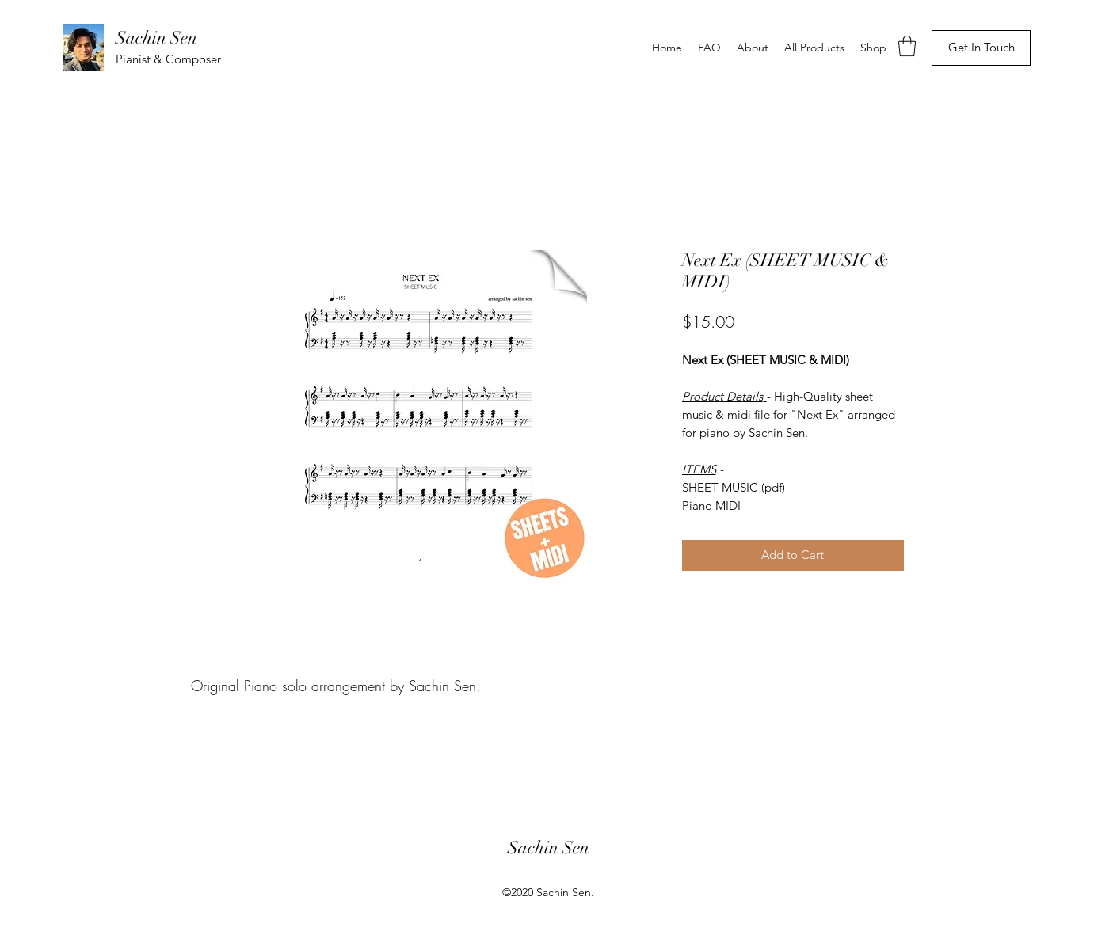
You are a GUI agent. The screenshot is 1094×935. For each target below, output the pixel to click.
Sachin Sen (156, 37)
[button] (907, 46)
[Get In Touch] (981, 48)
